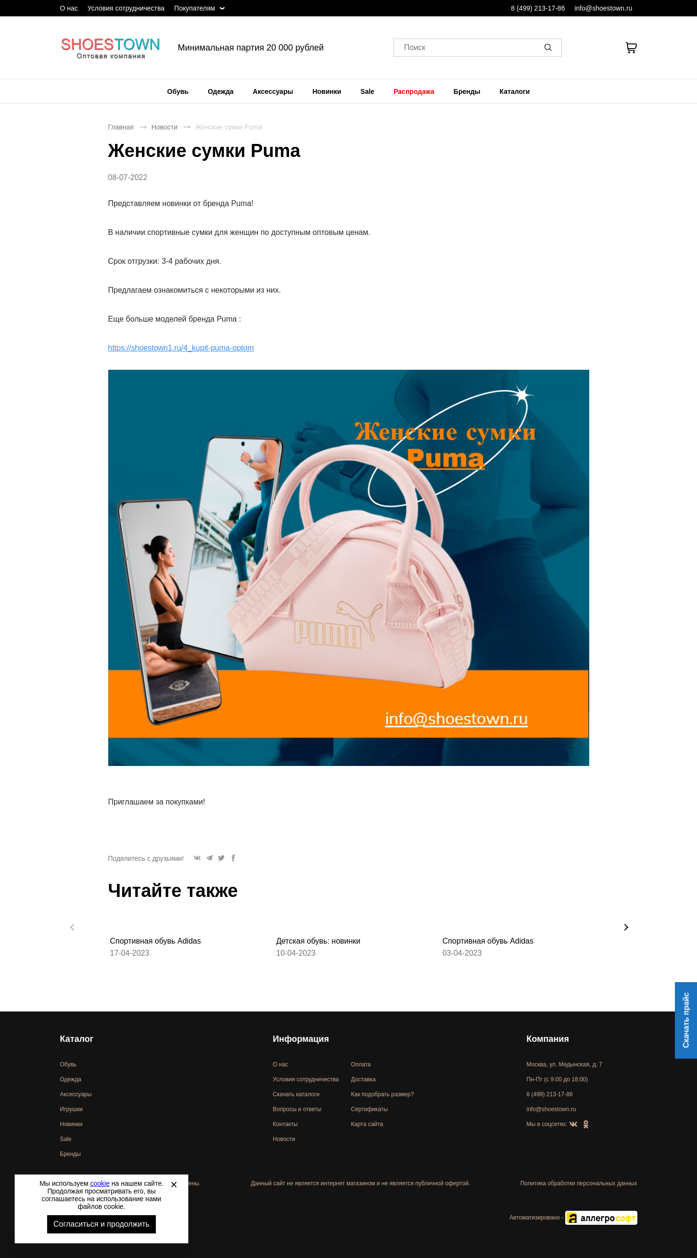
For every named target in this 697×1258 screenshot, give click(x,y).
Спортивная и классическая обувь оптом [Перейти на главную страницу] (110, 48)
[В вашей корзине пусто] (631, 47)
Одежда (221, 91)
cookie (100, 1183)
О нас (69, 8)
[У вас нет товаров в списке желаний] (605, 47)
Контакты (285, 1124)
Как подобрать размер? (382, 1094)
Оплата (361, 1064)
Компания (548, 1039)
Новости (164, 127)
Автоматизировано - (573, 1217)
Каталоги (515, 91)
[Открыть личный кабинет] (580, 47)
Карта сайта (367, 1124)
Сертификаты (369, 1109)
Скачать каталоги (296, 1094)
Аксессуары (273, 91)
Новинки (326, 91)
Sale (367, 91)
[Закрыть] (173, 1184)
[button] (550, 47)
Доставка (363, 1079)
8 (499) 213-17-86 (538, 8)
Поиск (414, 48)
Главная (121, 127)
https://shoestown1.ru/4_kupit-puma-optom (181, 348)
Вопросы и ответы (297, 1109)
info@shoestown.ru (603, 8)
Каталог (77, 1039)
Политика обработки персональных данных (578, 1183)
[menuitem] (178, 91)
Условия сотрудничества (126, 8)
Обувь (178, 91)
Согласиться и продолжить (101, 1224)
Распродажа (413, 91)
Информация (301, 1039)
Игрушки (71, 1109)
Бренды (467, 91)
